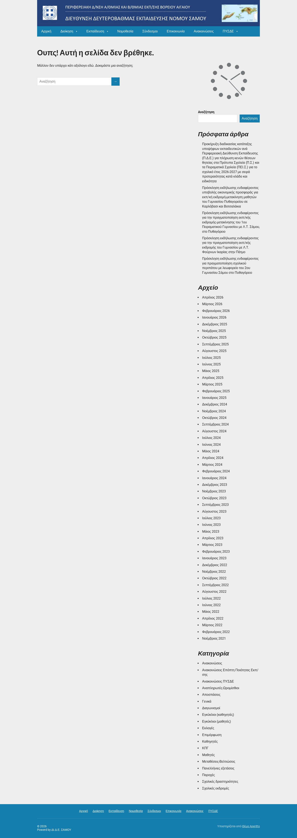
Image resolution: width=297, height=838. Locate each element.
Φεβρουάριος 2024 (216, 471)
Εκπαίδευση (95, 31)
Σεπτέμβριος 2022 (215, 585)
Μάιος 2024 (210, 451)
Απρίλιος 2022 (212, 618)
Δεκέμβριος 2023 (214, 485)
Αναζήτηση (206, 112)
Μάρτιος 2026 (212, 304)
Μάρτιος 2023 (212, 545)
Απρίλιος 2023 (212, 538)
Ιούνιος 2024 (211, 445)
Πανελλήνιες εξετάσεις (218, 768)
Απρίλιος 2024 (212, 458)
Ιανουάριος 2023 (214, 558)
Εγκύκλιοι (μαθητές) (216, 721)
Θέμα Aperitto (251, 826)
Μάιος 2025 (210, 371)
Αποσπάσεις (211, 695)
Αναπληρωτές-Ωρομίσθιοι (220, 688)
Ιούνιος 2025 (211, 364)
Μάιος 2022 (210, 612)
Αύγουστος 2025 (214, 351)
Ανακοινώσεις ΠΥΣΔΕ (218, 681)
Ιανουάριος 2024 (214, 478)
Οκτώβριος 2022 (214, 578)
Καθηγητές (210, 741)
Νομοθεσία (125, 31)
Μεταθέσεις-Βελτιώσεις (218, 761)
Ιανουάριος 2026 (214, 317)
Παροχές (208, 775)
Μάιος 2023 (210, 531)
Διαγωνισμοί (211, 708)
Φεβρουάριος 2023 (216, 552)
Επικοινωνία (176, 31)
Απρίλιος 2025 (212, 378)
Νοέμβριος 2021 (214, 638)
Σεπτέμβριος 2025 (215, 344)
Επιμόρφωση (212, 735)
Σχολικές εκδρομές (215, 788)
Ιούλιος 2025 (211, 358)
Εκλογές (208, 728)
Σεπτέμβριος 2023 (215, 505)
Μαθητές (208, 755)
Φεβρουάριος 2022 (216, 632)
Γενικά (206, 701)
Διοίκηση (66, 31)
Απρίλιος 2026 (212, 297)
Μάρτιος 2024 (212, 465)
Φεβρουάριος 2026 (216, 311)
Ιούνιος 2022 (211, 605)
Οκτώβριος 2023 (214, 498)
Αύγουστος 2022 (214, 592)
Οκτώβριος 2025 (214, 337)
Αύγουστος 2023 (214, 511)
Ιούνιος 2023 (211, 525)
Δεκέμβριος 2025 (214, 324)
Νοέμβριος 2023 (214, 491)
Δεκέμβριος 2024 (214, 404)
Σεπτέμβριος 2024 (215, 424)
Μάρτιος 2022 (212, 625)
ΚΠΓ (205, 748)
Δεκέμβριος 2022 (214, 565)
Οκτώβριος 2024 (214, 418)
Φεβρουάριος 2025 (216, 391)
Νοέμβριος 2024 (214, 411)
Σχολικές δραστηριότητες (220, 781)
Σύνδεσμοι (150, 31)
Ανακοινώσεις (204, 31)
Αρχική (46, 31)
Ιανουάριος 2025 (214, 398)
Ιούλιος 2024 (211, 438)
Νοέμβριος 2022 (214, 572)
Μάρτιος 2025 (212, 384)
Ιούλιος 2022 (211, 598)
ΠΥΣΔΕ (228, 31)
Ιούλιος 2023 (211, 518)
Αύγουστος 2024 (214, 431)
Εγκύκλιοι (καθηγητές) (218, 715)
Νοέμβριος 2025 (214, 331)
